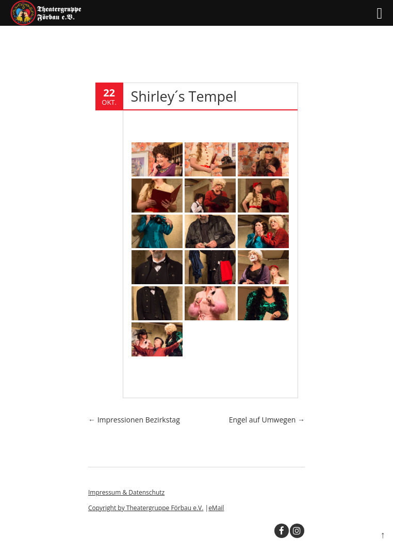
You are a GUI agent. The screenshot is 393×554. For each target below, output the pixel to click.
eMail (216, 507)
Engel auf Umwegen (267, 420)
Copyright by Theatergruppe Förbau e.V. (145, 507)
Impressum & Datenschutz (126, 492)
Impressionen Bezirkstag (134, 420)
